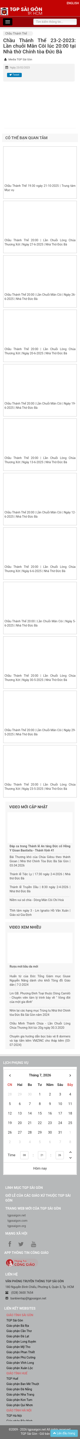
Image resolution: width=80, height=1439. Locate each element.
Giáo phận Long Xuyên (21, 1341)
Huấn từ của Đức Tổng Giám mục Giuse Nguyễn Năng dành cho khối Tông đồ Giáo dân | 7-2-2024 (40, 980)
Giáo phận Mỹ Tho (18, 1347)
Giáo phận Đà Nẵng (19, 1389)
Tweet (14, 74)
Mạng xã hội (16, 1233)
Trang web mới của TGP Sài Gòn (33, 1208)
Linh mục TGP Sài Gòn (24, 1188)
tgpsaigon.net (16, 1215)
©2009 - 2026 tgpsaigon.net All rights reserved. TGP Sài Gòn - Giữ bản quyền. (40, 1431)
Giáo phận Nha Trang (20, 1394)
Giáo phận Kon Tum (19, 1400)
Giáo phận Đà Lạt (17, 1336)
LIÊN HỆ (11, 1274)
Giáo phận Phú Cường (20, 1357)
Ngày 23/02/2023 (20, 67)
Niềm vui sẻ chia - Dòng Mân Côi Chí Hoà (37, 900)
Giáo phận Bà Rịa (17, 1325)
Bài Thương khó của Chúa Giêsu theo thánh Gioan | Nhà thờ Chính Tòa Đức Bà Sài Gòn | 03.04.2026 (40, 861)
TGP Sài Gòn (14, 1320)
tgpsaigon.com (17, 1220)
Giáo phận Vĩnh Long (20, 1362)
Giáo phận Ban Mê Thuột (22, 1384)
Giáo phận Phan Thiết (20, 1352)
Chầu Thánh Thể (16, 33)
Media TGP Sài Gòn (20, 59)
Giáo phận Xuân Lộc (19, 1368)
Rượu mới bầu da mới (24, 966)
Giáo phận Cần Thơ (19, 1331)
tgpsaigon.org (16, 1226)
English (73, 3)
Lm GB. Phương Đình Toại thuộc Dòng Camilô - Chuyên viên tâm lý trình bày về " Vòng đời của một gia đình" (40, 998)
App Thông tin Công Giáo (26, 1253)
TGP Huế (12, 1378)
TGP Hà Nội (14, 1415)
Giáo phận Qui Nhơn (19, 1405)
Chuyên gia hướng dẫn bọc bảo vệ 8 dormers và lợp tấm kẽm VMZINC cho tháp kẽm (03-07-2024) (40, 1041)
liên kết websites (19, 1308)
